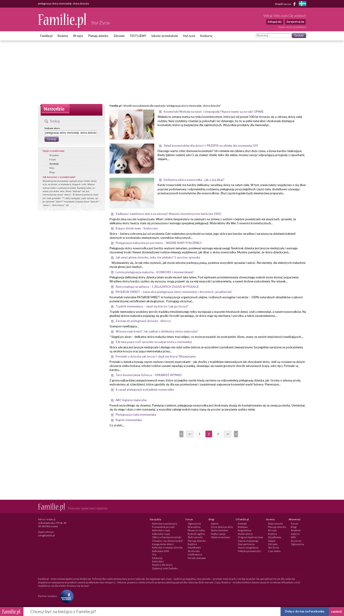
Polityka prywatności (249, 551)
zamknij (336, 611)
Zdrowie (119, 36)
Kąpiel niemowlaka (129, 420)
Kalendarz (158, 561)
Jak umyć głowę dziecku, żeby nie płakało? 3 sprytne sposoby (158, 257)
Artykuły (54, 163)
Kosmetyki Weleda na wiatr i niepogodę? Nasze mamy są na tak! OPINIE (214, 111)
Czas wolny (274, 551)
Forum (52, 159)
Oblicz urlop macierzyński (166, 537)
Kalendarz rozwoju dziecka (167, 547)
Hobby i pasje (218, 533)
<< (181, 434)
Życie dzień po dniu (222, 526)
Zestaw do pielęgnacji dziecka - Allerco (143, 321)
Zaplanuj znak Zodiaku (165, 568)
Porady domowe (197, 558)
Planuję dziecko (98, 36)
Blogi (52, 172)
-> (227, 434)
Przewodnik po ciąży (163, 526)
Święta (271, 540)
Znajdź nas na (286, 4)
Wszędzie (54, 155)
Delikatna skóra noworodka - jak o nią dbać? (194, 180)
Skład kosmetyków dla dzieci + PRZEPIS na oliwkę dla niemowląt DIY (211, 145)
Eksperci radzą (196, 530)
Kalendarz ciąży (161, 530)
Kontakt (242, 523)
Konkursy (206, 36)
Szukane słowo (52, 128)
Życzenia (296, 540)
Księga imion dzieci (163, 544)
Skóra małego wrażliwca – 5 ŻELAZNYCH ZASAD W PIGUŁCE (157, 286)
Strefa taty (194, 551)
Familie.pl (46, 36)
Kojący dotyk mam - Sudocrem (137, 228)
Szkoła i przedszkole (164, 36)
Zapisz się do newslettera (292, 27)
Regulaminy (244, 530)
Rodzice (63, 36)
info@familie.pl (46, 535)
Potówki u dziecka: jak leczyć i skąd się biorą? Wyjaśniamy (156, 356)
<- (189, 434)
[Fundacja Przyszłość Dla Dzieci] (66, 596)
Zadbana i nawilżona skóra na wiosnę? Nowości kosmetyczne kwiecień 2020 (168, 214)
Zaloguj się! (275, 21)
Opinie (215, 523)
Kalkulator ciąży (161, 533)
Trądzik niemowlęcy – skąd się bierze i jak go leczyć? (152, 306)
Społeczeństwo (219, 530)
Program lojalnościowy (250, 537)
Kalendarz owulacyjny (164, 523)
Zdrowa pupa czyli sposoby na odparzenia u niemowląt (154, 342)
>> (235, 434)
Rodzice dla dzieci (162, 564)
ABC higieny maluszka (131, 400)
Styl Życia (273, 547)
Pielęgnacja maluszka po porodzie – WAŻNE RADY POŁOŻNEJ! (159, 243)
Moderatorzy (245, 533)
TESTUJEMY (138, 36)
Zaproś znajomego (248, 540)
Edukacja (157, 558)
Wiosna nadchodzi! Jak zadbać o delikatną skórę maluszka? (157, 331)
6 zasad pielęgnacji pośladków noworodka (145, 389)
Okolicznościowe (220, 537)
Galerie (295, 533)
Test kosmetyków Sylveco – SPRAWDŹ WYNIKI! (149, 375)
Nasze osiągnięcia (248, 547)
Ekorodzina (194, 526)
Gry (154, 554)
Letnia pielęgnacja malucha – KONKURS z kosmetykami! (155, 272)
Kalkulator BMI (160, 551)
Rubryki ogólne (196, 533)
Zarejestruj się (295, 21)
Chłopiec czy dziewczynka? (167, 540)
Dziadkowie (194, 547)
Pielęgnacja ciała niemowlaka (136, 414)
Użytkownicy (195, 554)
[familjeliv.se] (302, 4)
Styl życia (189, 36)
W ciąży (78, 36)
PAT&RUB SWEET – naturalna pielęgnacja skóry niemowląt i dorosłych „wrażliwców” (174, 292)
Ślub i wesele (195, 537)
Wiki (51, 168)
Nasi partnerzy (246, 544)
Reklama (243, 526)
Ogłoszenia (194, 523)
